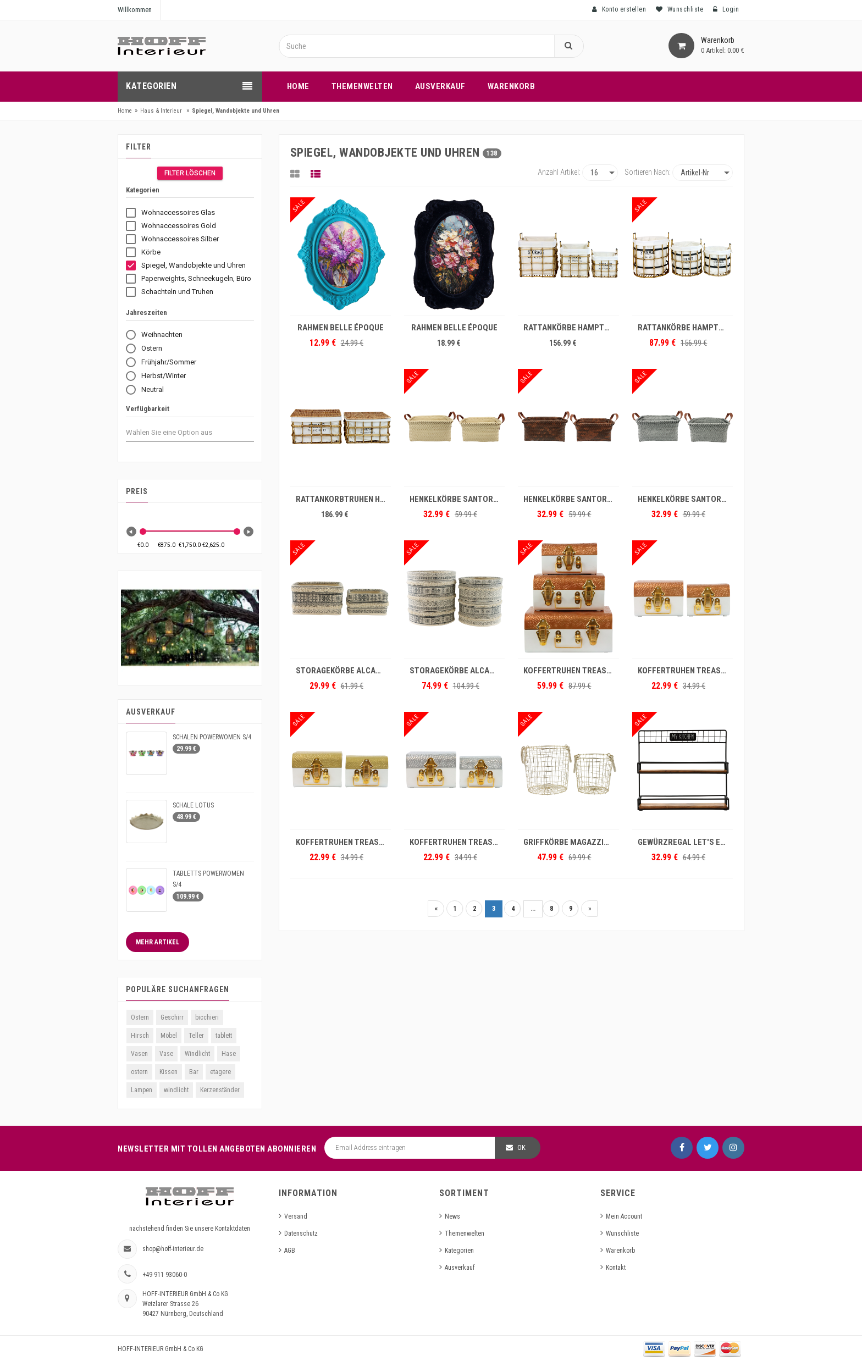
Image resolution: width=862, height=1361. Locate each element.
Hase (229, 1054)
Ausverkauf (459, 1267)
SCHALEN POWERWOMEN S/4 (212, 737)
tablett (224, 1035)
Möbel (169, 1035)
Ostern (140, 1017)
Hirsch (140, 1035)
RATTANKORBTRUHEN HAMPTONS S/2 (343, 499)
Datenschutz (301, 1233)
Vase (166, 1054)
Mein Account (624, 1216)
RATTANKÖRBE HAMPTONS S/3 (570, 328)
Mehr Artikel (157, 942)
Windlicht (197, 1054)
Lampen (141, 1090)
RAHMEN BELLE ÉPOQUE (340, 328)
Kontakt (616, 1267)
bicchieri (207, 1017)
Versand (295, 1216)
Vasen (139, 1054)
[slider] (143, 531)
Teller (196, 1035)
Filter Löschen (190, 173)
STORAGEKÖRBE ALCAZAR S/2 (343, 671)
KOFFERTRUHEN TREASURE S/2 (685, 671)
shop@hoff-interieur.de (172, 1249)
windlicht (176, 1090)
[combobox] (179, 432)
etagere (220, 1072)
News (452, 1216)
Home (125, 110)
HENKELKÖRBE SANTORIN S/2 (457, 499)
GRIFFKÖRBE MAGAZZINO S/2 (570, 842)
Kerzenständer (220, 1090)
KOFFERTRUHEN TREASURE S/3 (570, 671)
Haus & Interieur (161, 110)
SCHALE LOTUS (193, 805)
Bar (193, 1072)
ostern (139, 1072)
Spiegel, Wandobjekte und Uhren (235, 110)
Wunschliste (622, 1233)
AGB (289, 1250)
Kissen (168, 1072)
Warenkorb (620, 1250)
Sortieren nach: (648, 172)
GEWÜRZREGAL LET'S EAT (684, 842)
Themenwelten (464, 1233)
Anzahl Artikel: (559, 172)
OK (521, 1147)
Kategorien (459, 1250)
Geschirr (172, 1017)
